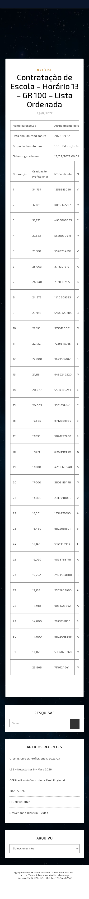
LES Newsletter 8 (21, 801)
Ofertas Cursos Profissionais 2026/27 (34, 758)
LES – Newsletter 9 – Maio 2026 (30, 769)
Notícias (44, 69)
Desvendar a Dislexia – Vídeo (28, 812)
